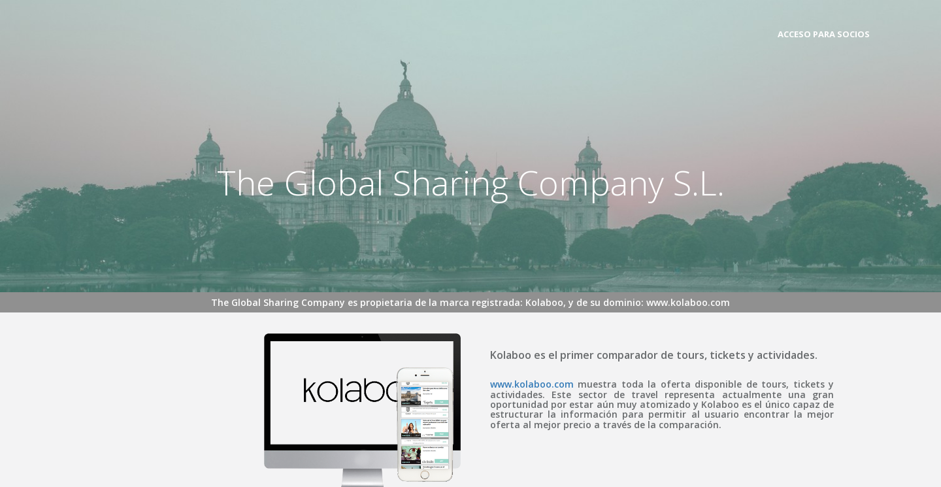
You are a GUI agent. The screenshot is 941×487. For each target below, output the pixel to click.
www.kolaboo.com (532, 384)
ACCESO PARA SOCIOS (824, 34)
